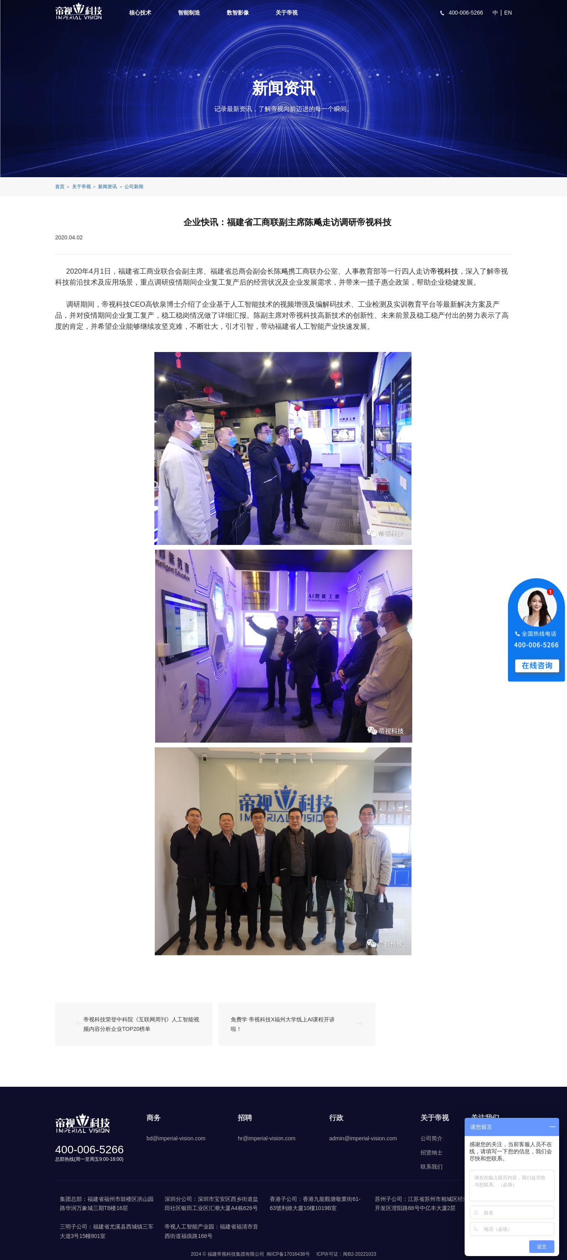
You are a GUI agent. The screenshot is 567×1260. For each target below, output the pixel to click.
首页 (60, 186)
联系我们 (432, 1167)
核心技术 (140, 12)
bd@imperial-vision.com (176, 1138)
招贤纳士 (432, 1152)
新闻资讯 (107, 186)
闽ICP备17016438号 (288, 1254)
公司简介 (432, 1138)
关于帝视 (287, 12)
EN (508, 12)
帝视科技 (444, 271)
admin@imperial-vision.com (363, 1138)
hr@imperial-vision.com (266, 1138)
